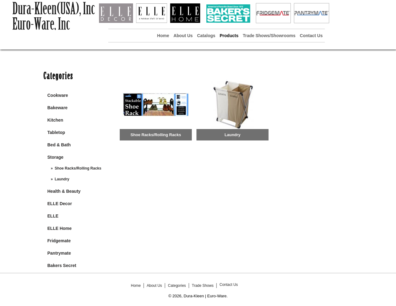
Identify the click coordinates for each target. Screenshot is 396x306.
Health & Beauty (63, 191)
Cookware (57, 95)
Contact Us (311, 35)
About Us (183, 35)
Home (163, 35)
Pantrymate (59, 253)
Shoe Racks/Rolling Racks (78, 168)
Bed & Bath (59, 144)
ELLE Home (59, 228)
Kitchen (55, 120)
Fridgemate (59, 240)
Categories (177, 285)
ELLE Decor (59, 203)
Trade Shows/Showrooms (269, 35)
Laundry (62, 179)
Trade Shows (202, 285)
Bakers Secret (61, 265)
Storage (55, 157)
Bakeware (57, 107)
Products (229, 35)
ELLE (52, 215)
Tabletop (56, 132)
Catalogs (206, 35)
